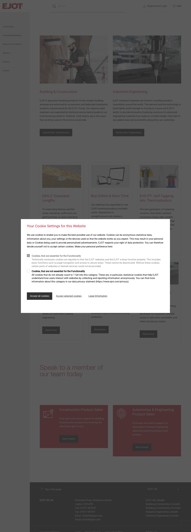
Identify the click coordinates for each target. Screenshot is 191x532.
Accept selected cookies (69, 296)
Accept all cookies (39, 296)
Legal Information (97, 296)
